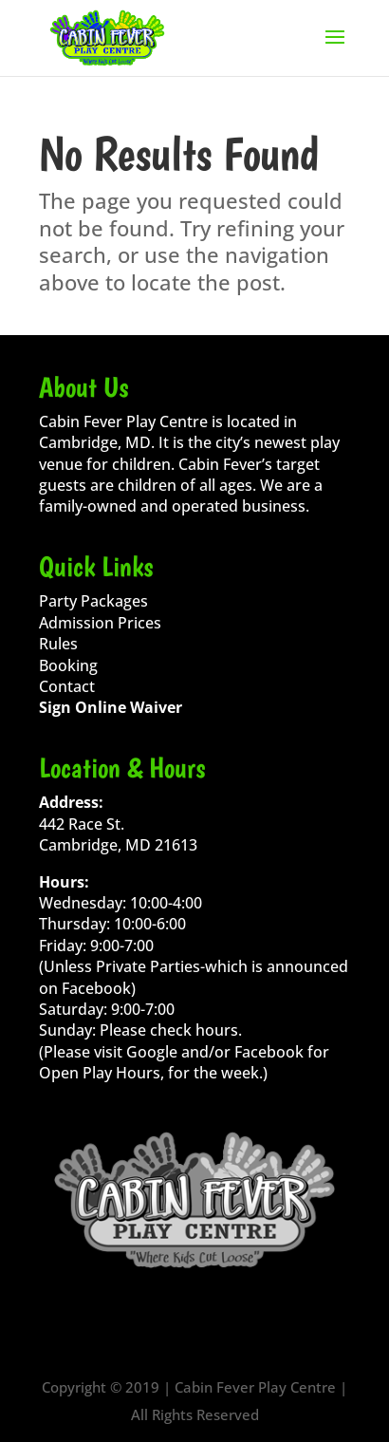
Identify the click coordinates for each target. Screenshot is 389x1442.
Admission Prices (100, 622)
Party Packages (93, 600)
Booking (68, 665)
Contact (67, 686)
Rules (58, 643)
